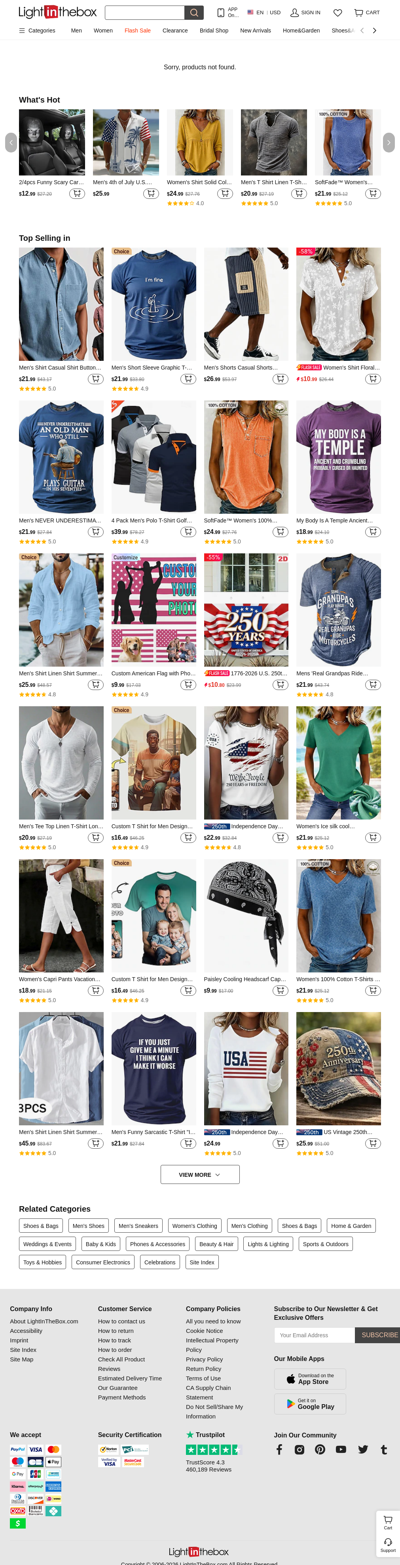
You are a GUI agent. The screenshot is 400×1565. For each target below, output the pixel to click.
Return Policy (203, 1368)
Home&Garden (301, 30)
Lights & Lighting (268, 1244)
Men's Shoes (89, 1226)
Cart (391, 1522)
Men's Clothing (249, 1226)
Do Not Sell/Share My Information (214, 1411)
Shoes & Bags (41, 1226)
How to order (115, 1349)
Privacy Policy (204, 1359)
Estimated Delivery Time (130, 1378)
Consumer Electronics (103, 1262)
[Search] (145, 13)
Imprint (19, 1340)
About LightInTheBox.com (44, 1321)
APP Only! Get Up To (233, 12)
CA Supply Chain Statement (208, 1392)
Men (76, 30)
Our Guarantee (118, 1387)
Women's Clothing (195, 1226)
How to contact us (121, 1321)
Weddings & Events (47, 1244)
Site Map (21, 1359)
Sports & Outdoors (326, 1244)
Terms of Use (203, 1378)
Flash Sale (138, 30)
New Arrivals (255, 30)
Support (388, 1550)
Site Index (202, 1262)
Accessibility (26, 1330)
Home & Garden (351, 1226)
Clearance (175, 30)
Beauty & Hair (216, 1244)
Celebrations (160, 1262)
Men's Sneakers (138, 1226)
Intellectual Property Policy (212, 1345)
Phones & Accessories (157, 1244)
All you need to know (213, 1321)
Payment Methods (122, 1397)
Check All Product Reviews (121, 1364)
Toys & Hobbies (42, 1262)
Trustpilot (205, 1435)
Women (103, 30)
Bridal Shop (214, 30)
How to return (116, 1330)
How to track (114, 1340)
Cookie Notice (204, 1330)
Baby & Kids (101, 1244)
